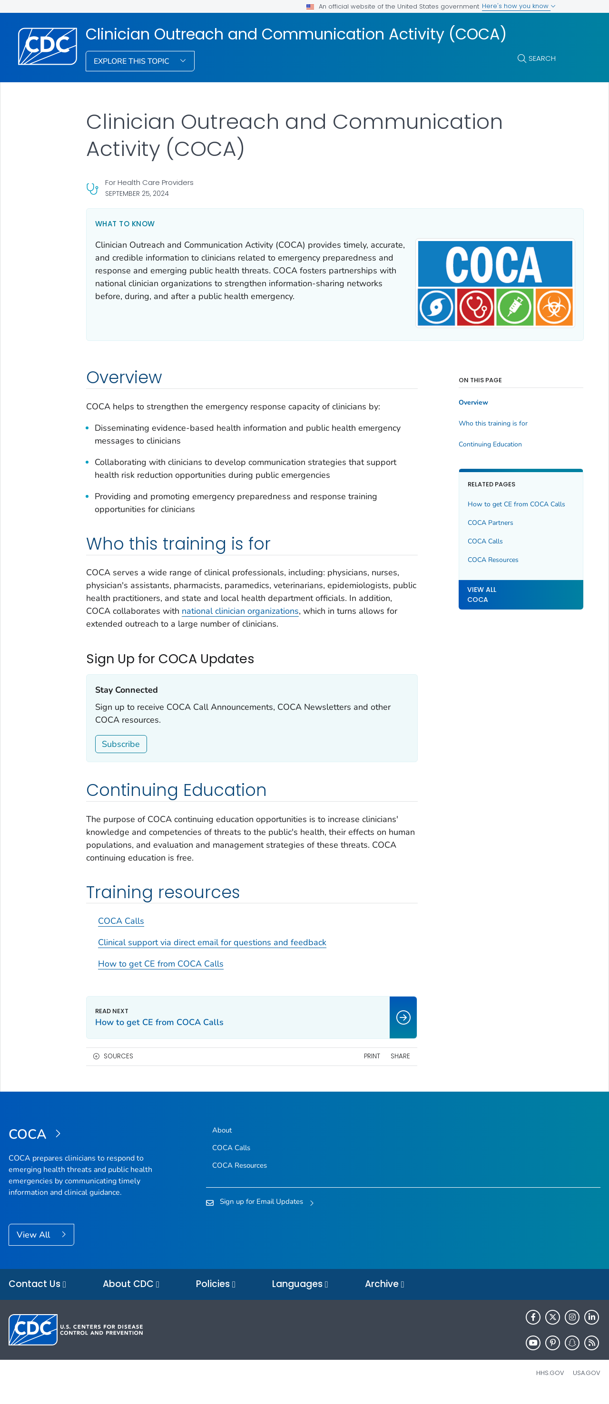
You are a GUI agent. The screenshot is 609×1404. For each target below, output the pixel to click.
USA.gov (586, 1382)
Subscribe (121, 753)
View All (34, 1243)
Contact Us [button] (37, 1294)
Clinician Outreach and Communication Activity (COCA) (296, 34)
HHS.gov (550, 1382)
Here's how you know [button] (519, 5)
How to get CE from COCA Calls (161, 973)
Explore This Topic (132, 61)
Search (542, 58)
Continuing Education (471, 440)
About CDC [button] (131, 1294)
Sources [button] (118, 1065)
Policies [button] (216, 1294)
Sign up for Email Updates (261, 1211)
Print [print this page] (353, 1065)
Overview (454, 399)
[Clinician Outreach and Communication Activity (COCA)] (83, 1144)
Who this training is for (474, 420)
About (222, 1139)
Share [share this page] (382, 1065)
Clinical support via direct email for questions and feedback (212, 952)
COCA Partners (471, 528)
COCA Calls (121, 930)
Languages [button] (300, 1294)
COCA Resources (474, 565)
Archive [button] (384, 1294)
